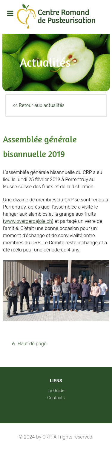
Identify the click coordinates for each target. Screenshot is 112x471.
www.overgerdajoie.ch (28, 221)
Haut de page (28, 343)
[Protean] (56, 17)
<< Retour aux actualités (39, 105)
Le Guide (56, 390)
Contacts (56, 397)
